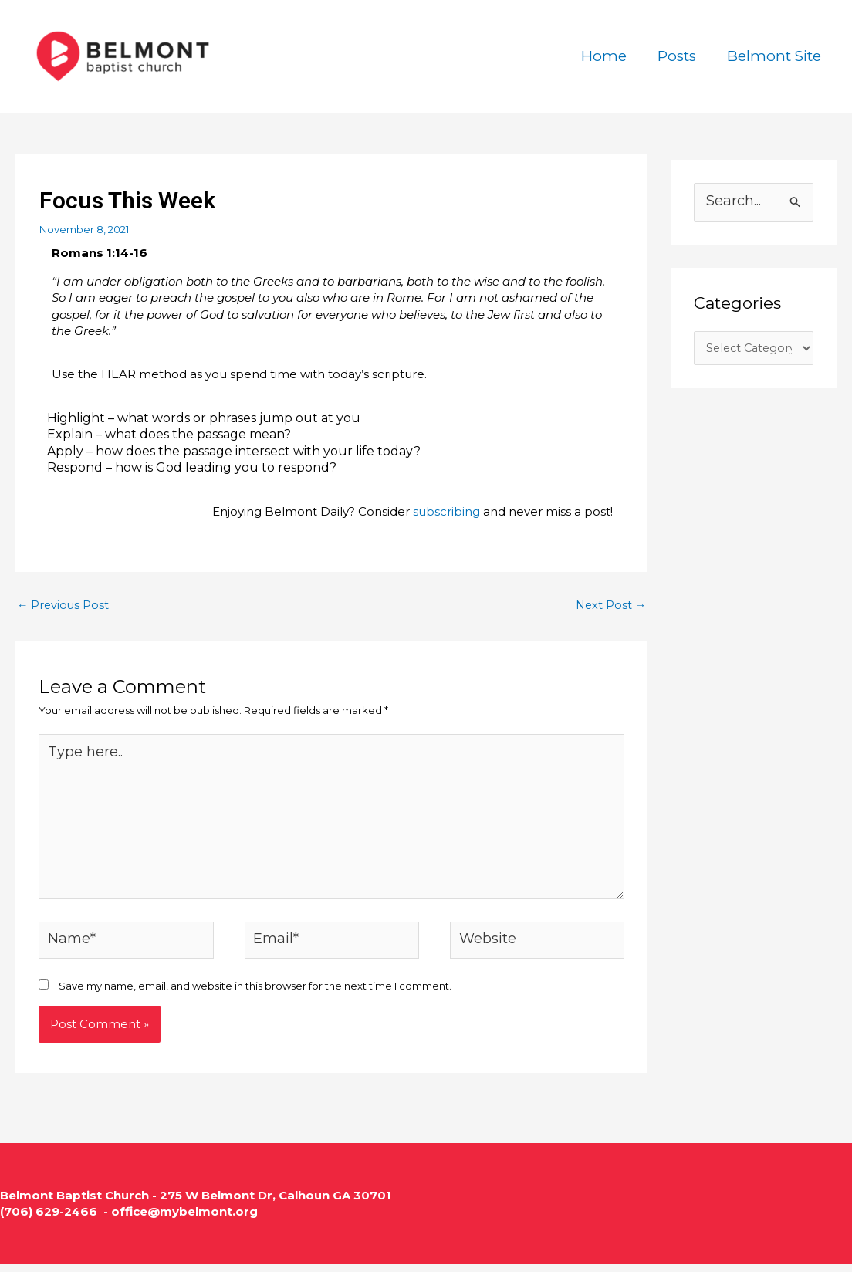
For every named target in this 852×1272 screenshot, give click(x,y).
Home (608, 56)
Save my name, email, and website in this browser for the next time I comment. (255, 994)
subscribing (446, 511)
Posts (679, 56)
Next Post (609, 605)
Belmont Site (775, 56)
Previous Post (64, 605)
